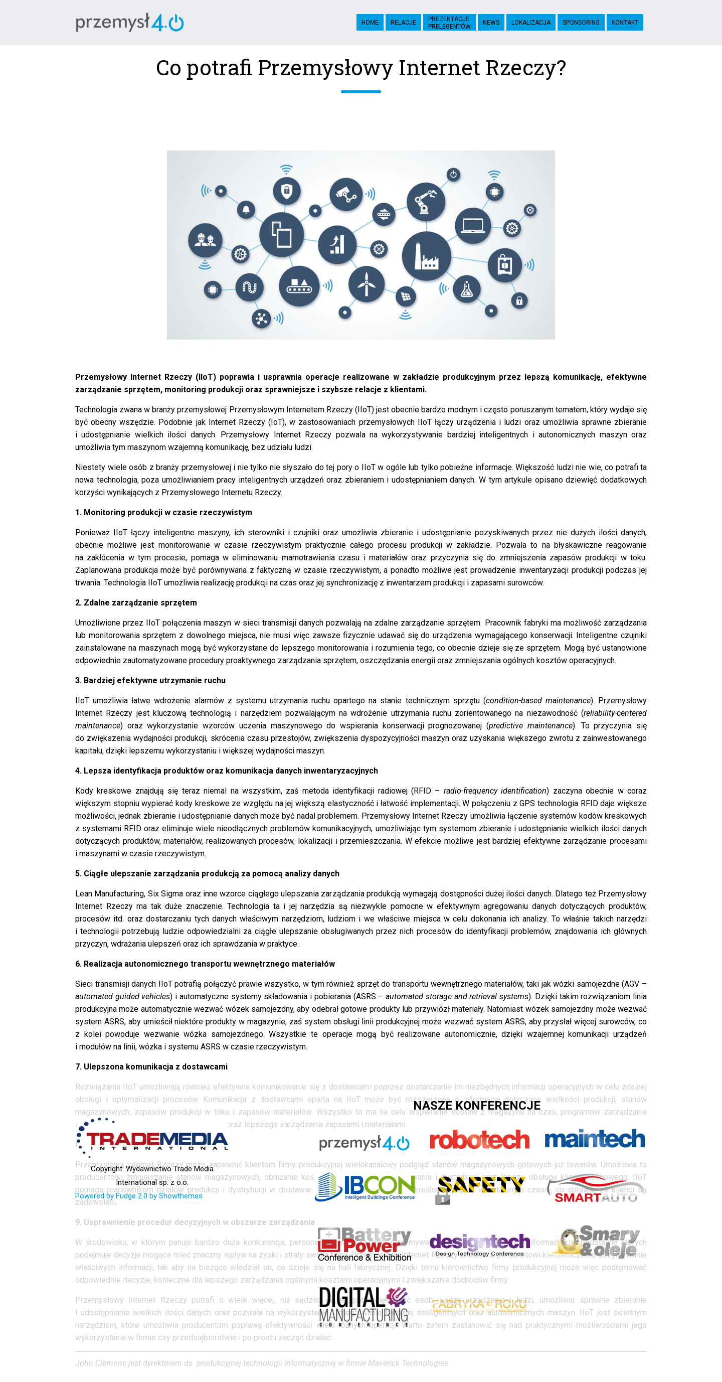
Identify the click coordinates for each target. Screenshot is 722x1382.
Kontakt (625, 22)
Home (370, 22)
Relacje (403, 22)
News (491, 22)
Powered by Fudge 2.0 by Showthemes (139, 1195)
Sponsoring (581, 22)
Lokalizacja (531, 22)
